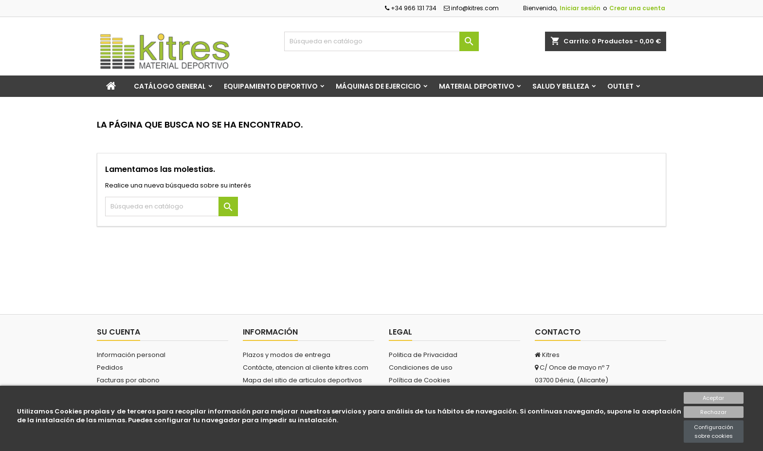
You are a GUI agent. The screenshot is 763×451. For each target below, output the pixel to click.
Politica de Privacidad (423, 354)
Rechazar (713, 412)
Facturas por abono (128, 380)
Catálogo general (170, 86)
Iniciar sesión (580, 8)
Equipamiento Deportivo (271, 86)
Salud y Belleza (560, 86)
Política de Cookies (419, 380)
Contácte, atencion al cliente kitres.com (305, 367)
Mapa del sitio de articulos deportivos (302, 380)
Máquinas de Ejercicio (378, 86)
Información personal (131, 354)
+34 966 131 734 (410, 8)
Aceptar (713, 398)
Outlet (620, 86)
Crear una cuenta (637, 8)
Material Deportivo (476, 86)
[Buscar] (381, 41)
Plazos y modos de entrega (286, 354)
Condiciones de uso (421, 367)
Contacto (558, 332)
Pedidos (110, 367)
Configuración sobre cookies (713, 431)
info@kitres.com (471, 8)
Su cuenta (118, 332)
